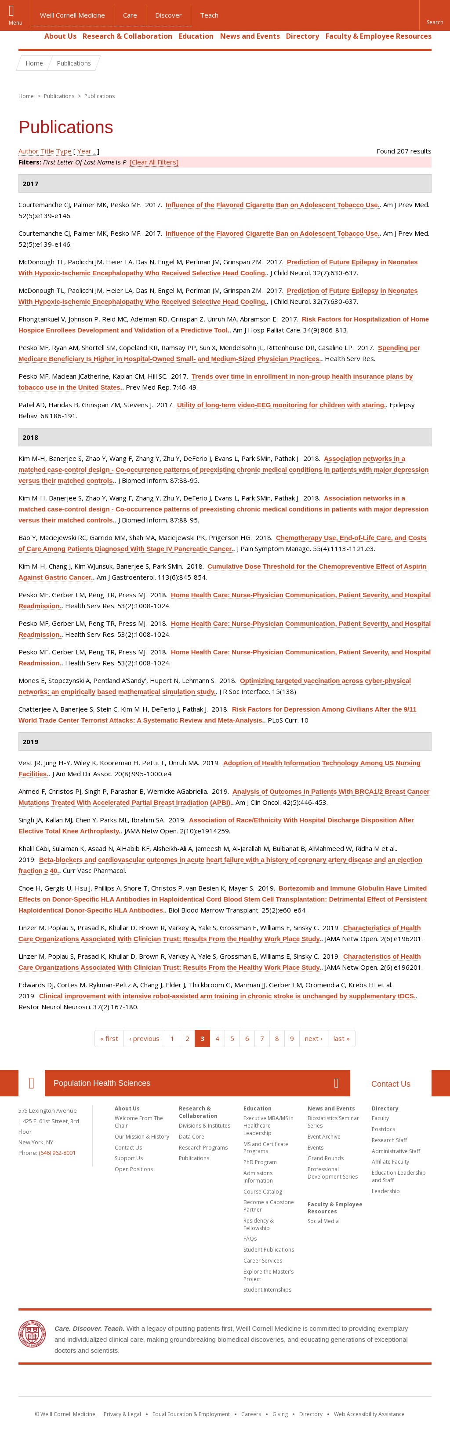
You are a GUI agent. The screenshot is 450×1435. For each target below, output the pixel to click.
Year (84, 150)
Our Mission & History (142, 1136)
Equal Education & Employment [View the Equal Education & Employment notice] (191, 1414)
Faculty (380, 1118)
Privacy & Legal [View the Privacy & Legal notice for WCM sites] (122, 1414)
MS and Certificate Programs (265, 1147)
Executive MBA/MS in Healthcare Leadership (268, 1125)
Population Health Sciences (102, 1083)
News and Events (250, 36)
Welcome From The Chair (139, 1121)
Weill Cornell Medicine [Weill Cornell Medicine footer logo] (225, 1382)
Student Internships (267, 1289)
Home (28, 36)
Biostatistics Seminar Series (333, 1121)
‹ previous (144, 1038)
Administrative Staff (396, 1151)
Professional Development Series (333, 1172)
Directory (302, 36)
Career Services (262, 1260)
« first (109, 1038)
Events (315, 1147)
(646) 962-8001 (57, 1153)
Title (47, 150)
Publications (194, 1158)
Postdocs (383, 1129)
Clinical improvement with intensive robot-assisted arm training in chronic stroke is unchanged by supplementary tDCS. (227, 996)
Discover (168, 15)
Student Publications (268, 1249)
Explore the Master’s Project (268, 1275)
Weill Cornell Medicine (72, 15)
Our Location (31, 1083)
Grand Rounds (326, 1158)
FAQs (250, 1238)
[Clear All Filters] (154, 161)
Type (64, 150)
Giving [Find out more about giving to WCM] (280, 1414)
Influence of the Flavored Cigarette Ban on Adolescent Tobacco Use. (273, 204)
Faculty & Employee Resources (379, 36)
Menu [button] (15, 22)
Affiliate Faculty (390, 1161)
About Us (60, 36)
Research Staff (389, 1140)
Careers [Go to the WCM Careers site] (251, 1414)
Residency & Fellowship (258, 1224)
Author (28, 150)
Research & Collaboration (127, 36)
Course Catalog (262, 1191)
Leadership (386, 1191)
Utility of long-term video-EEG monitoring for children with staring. (281, 405)
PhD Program (260, 1162)
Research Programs (203, 1147)
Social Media (323, 1221)
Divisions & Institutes (204, 1125)
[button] (434, 15)
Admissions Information (258, 1176)
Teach (209, 15)
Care (130, 15)
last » (342, 1038)
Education (196, 36)
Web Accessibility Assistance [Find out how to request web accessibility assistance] (369, 1414)
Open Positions (134, 1169)
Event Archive (324, 1136)
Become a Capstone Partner (268, 1205)
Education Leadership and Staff (399, 1176)
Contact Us (390, 1084)
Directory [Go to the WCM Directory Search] (311, 1414)
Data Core (191, 1136)
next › (314, 1038)
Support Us (129, 1158)
